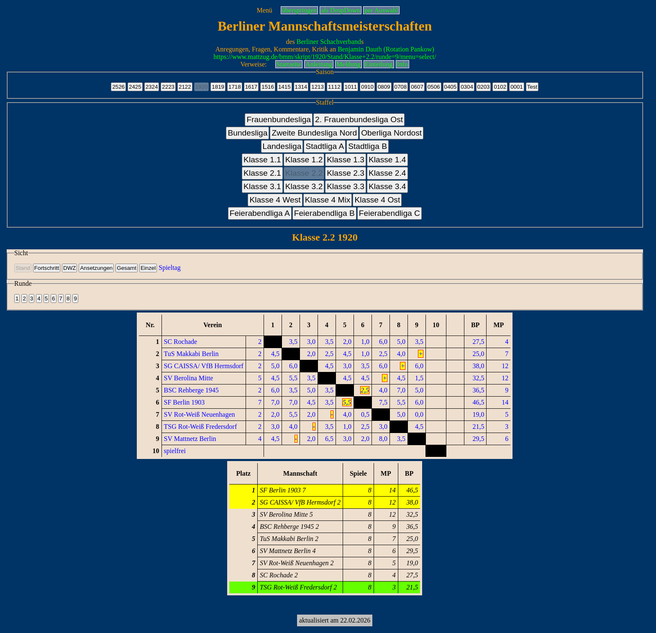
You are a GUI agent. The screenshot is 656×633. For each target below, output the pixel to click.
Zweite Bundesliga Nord (314, 132)
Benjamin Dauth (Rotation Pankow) (386, 49)
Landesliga (282, 146)
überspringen (299, 10)
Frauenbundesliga (278, 119)
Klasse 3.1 (262, 186)
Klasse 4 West (274, 199)
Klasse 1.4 (387, 159)
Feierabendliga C (389, 213)
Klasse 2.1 (262, 173)
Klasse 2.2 (304, 173)
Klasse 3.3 (345, 186)
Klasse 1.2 (304, 159)
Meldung (348, 64)
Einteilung (379, 64)
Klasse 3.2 (304, 186)
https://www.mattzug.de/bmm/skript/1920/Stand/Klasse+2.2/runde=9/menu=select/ (324, 56)
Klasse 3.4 (387, 186)
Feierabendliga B (324, 213)
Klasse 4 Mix (328, 199)
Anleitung (318, 64)
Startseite (289, 64)
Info (402, 64)
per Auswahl (381, 10)
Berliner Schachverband (329, 41)
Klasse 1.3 (345, 159)
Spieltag (169, 267)
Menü (264, 10)
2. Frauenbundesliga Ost (359, 119)
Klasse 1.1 (262, 159)
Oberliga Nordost (391, 132)
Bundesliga (247, 132)
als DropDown (340, 10)
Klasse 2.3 (345, 173)
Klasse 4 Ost (377, 199)
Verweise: (253, 64)
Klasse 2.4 (387, 173)
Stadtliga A (324, 146)
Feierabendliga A (260, 213)
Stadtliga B (367, 146)
